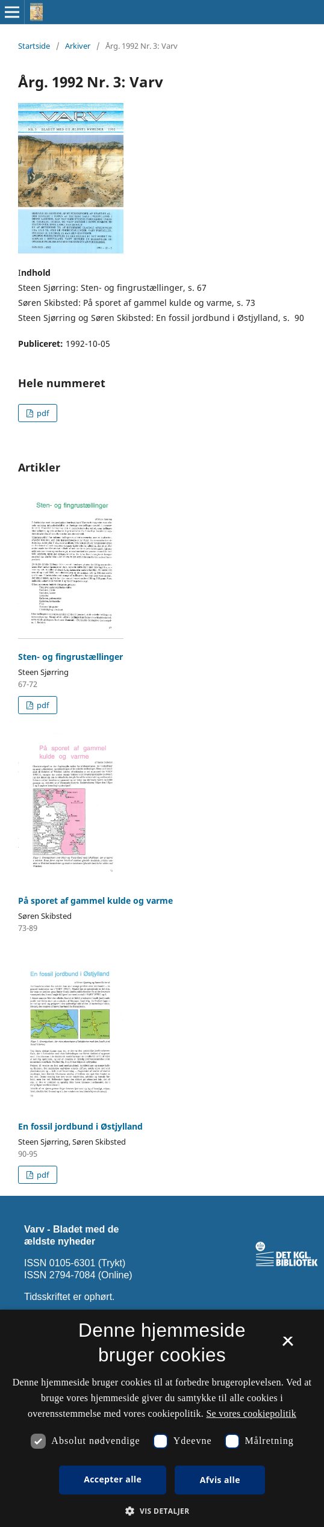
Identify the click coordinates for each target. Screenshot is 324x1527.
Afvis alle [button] (220, 1479)
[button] (161, 1511)
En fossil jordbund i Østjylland (80, 1126)
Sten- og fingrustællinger (70, 656)
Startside (34, 45)
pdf (42, 413)
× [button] (287, 1345)
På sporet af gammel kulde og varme (95, 900)
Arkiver (77, 45)
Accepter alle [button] (113, 1479)
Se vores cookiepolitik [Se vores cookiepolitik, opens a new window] (251, 1413)
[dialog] (162, 1418)
